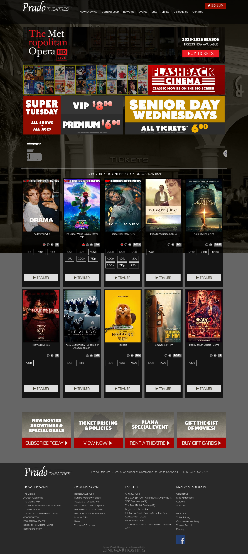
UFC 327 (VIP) (132, 493)
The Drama (29, 493)
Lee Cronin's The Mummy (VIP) (90, 513)
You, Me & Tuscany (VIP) (87, 501)
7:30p (134, 265)
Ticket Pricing (183, 517)
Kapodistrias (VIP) (134, 520)
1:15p (28, 252)
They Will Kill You (31, 509)
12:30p (110, 252)
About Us (181, 505)
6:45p (215, 252)
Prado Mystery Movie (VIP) (88, 509)
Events (164, 20)
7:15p (52, 252)
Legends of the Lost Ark (137, 509)
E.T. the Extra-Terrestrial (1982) (89, 505)
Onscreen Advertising (187, 521)
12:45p (191, 252)
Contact (219, 20)
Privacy (180, 529)
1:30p (81, 252)
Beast (77, 521)
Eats (175, 20)
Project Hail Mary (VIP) (34, 520)
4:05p (122, 258)
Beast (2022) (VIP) (84, 493)
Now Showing (110, 20)
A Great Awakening (33, 497)
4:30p (134, 258)
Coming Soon (131, 20)
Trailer (41, 277)
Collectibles (202, 20)
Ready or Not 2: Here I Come (38, 524)
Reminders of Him (32, 528)
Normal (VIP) (80, 517)
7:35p (29, 363)
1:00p (69, 252)
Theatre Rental (183, 525)
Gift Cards (181, 513)
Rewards (150, 20)
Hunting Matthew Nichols (87, 497)
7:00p (81, 258)
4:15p (40, 252)
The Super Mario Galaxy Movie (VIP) (42, 505)
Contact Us (182, 493)
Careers (180, 501)
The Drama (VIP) (31, 501)
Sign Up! (215, 6)
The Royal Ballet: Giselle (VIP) (140, 505)
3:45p (203, 252)
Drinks (186, 20)
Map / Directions (185, 497)
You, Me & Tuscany (84, 525)
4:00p (93, 252)
